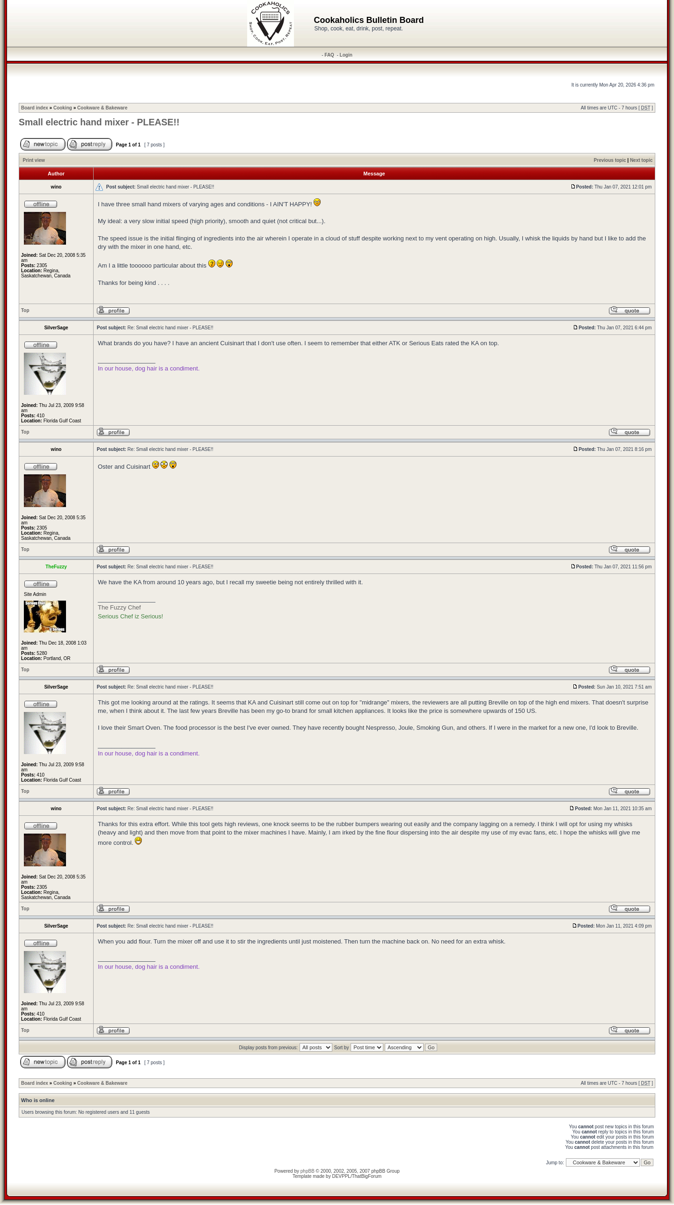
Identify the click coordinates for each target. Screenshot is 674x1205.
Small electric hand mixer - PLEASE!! (99, 122)
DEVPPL (341, 1176)
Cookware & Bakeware (102, 107)
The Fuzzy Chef (119, 607)
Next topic (641, 160)
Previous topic (610, 160)
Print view (34, 160)
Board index (34, 107)
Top (25, 310)
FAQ (329, 55)
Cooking (62, 107)
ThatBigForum (366, 1176)
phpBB (307, 1171)
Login (346, 55)
